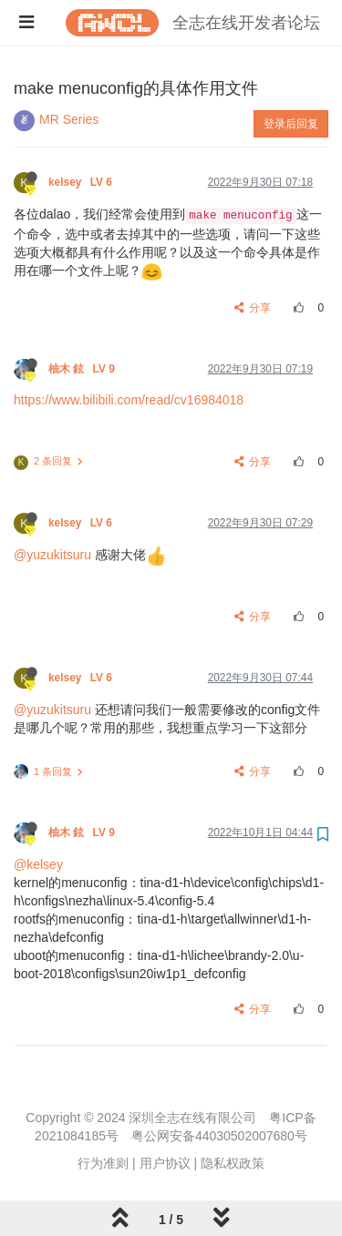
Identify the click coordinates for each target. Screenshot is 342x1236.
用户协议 (165, 1163)
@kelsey (38, 864)
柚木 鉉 (83, 369)
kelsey (81, 182)
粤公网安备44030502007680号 (219, 1136)
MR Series (68, 119)
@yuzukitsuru (52, 554)
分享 (253, 307)
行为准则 (103, 1163)
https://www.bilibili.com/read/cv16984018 (129, 400)
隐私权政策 (232, 1163)
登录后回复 (291, 123)
